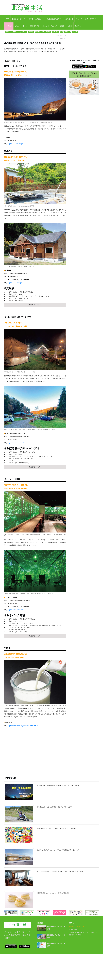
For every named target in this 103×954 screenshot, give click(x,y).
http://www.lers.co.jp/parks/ (16, 443)
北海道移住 (69, 19)
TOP (7, 19)
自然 (61, 32)
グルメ (17, 26)
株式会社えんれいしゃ (76, 926)
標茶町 (62, 26)
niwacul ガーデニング (49, 26)
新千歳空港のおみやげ (54, 19)
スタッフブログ (90, 19)
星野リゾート (79, 26)
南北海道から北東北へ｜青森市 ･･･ (56, 928)
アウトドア (68, 32)
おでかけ (9, 26)
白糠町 (69, 26)
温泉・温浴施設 (46, 32)
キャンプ (75, 32)
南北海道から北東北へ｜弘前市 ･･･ (56, 936)
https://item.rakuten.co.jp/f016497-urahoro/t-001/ (23, 726)
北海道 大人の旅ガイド (36, 19)
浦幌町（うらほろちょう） (12, 32)
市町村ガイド (34, 26)
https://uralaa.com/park (15, 610)
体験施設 (31, 32)
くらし (25, 26)
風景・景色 (55, 32)
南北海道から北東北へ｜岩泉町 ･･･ (56, 945)
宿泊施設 (37, 32)
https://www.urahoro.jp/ (15, 144)
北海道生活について (19, 19)
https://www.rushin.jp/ (15, 283)
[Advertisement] (35, 752)
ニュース (79, 19)
